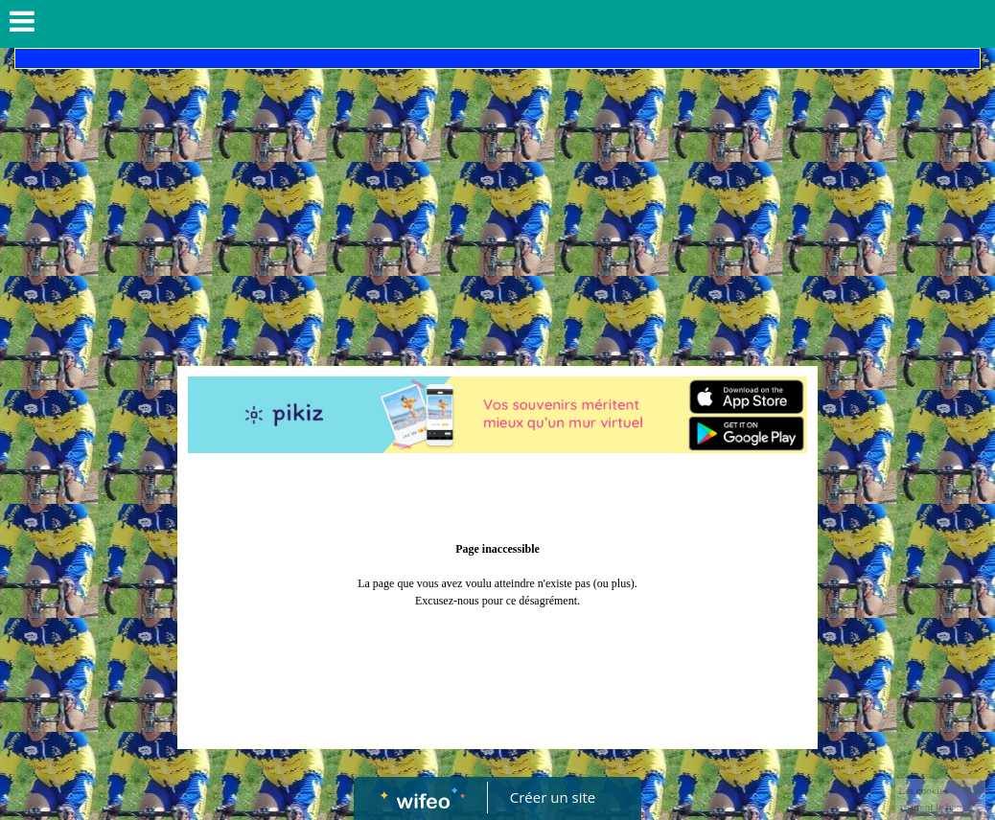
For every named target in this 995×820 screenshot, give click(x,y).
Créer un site (552, 797)
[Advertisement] (497, 213)
